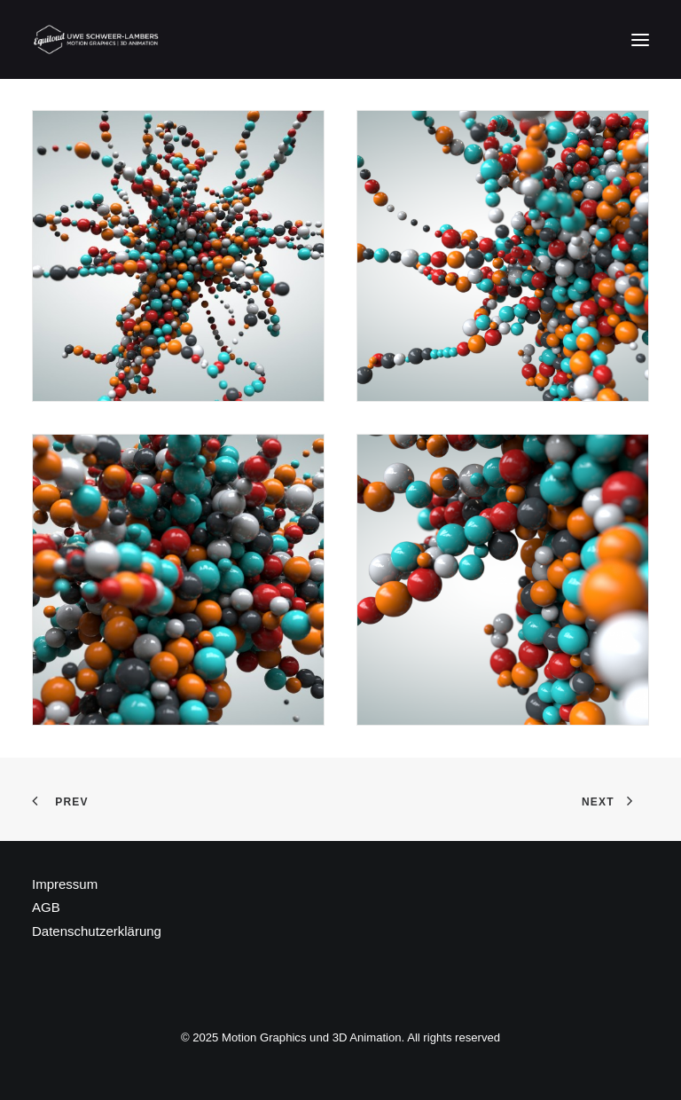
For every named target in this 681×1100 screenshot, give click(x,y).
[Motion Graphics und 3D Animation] (96, 39)
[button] (640, 39)
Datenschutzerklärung (96, 931)
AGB (46, 907)
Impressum (65, 884)
